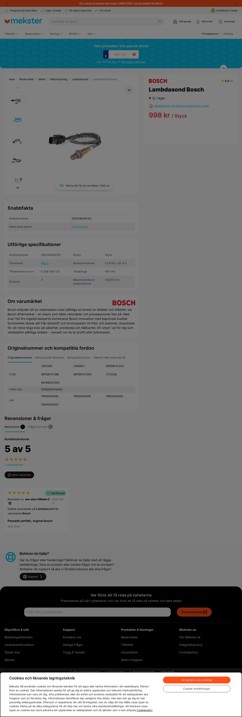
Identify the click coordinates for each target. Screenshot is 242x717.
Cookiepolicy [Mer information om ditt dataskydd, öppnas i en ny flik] (145, 710)
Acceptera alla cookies (196, 680)
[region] (121, 694)
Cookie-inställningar (196, 688)
